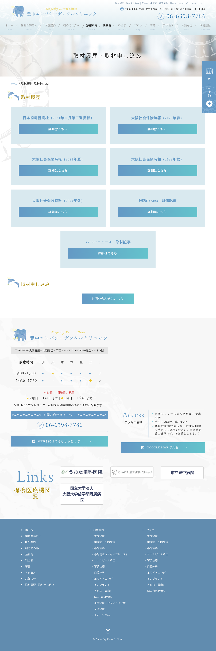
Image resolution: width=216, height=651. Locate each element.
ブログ (140, 26)
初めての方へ (70, 26)
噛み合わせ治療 (103, 596)
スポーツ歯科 (102, 615)
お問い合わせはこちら (108, 298)
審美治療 (99, 566)
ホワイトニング (103, 578)
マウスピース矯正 (104, 560)
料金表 (123, 26)
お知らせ (187, 26)
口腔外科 (99, 572)
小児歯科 (99, 548)
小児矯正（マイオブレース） (111, 554)
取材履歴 (206, 26)
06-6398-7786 (64, 425)
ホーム (8, 26)
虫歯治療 (99, 536)
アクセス (169, 26)
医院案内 (49, 26)
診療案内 (91, 26)
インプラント (102, 584)
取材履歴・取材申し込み (39, 584)
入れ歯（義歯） (103, 590)
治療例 (108, 26)
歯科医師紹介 (28, 26)
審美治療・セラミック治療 (110, 602)
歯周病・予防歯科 (104, 542)
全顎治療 (99, 609)
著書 (154, 26)
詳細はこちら (58, 129)
